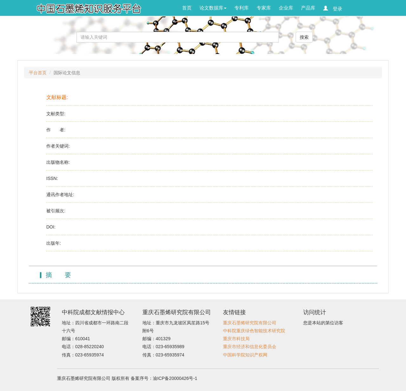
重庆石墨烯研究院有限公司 (249, 322)
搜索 (304, 37)
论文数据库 (213, 7)
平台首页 (38, 72)
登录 (335, 8)
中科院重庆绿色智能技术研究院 (254, 330)
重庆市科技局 (236, 338)
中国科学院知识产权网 (245, 354)
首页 (187, 7)
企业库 (286, 7)
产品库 (308, 7)
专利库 (241, 7)
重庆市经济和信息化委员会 (249, 346)
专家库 (264, 7)
